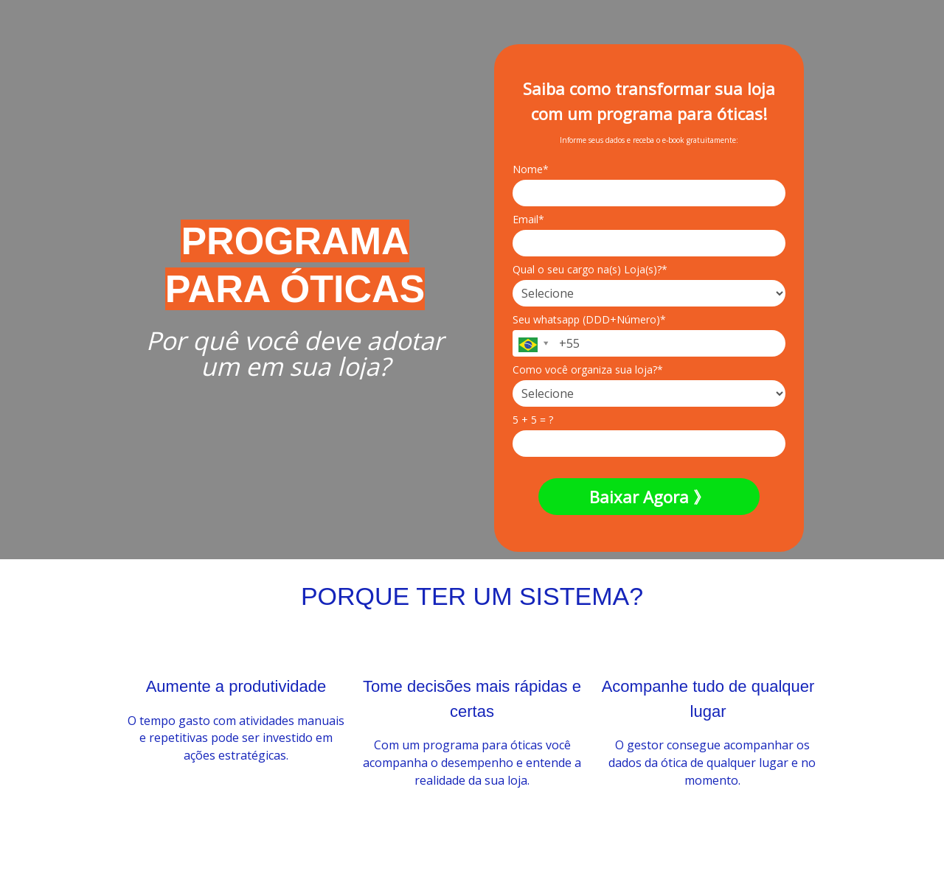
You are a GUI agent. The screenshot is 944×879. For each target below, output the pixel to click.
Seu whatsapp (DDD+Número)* (589, 319)
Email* (528, 219)
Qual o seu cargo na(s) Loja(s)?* (590, 269)
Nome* (531, 169)
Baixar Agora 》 (649, 497)
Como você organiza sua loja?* (588, 370)
